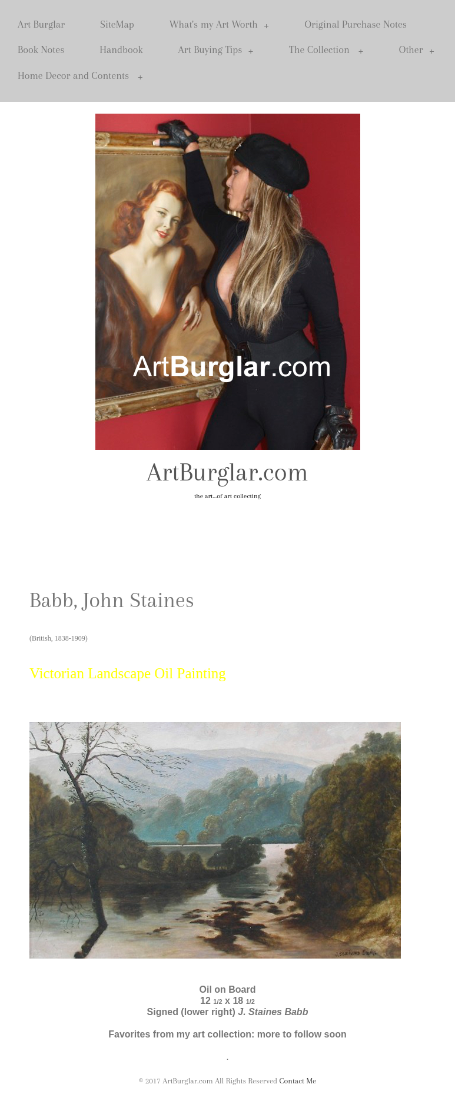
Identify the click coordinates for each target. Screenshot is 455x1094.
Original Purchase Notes (355, 24)
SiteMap (117, 24)
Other (417, 50)
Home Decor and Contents (80, 75)
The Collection (326, 50)
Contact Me (298, 1080)
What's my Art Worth (220, 24)
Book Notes (41, 49)
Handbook (120, 49)
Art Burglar (41, 24)
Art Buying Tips (216, 50)
